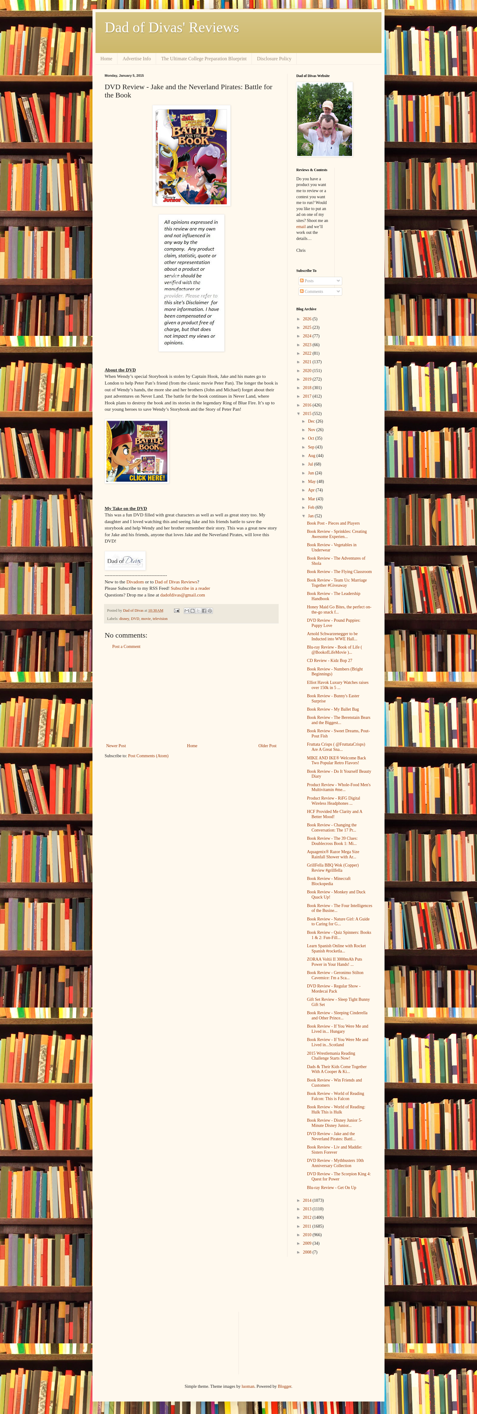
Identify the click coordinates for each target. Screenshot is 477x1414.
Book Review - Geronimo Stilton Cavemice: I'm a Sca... (335, 975)
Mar (312, 499)
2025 (308, 327)
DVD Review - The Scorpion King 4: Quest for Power (339, 1176)
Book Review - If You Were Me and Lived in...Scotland (337, 1042)
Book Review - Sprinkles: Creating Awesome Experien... (337, 534)
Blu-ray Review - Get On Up (331, 1187)
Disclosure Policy (274, 58)
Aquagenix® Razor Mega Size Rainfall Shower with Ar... (333, 854)
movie (146, 619)
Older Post (268, 746)
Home (106, 58)
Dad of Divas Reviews (176, 581)
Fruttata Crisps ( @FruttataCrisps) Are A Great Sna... (336, 747)
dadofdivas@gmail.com (182, 594)
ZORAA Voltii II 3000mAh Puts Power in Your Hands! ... (334, 962)
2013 (308, 1209)
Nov (312, 429)
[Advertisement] (191, 696)
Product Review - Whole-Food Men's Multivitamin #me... (339, 787)
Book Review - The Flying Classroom (339, 571)
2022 (308, 353)
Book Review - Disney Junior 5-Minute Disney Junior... (334, 1123)
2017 (308, 396)
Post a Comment (126, 646)
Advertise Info (137, 58)
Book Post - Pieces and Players (333, 523)
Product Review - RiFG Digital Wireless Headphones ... (333, 801)
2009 (308, 1243)
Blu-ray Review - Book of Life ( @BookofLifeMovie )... (334, 650)
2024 (308, 336)
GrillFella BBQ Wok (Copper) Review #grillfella (333, 868)
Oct (311, 438)
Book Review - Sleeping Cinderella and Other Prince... (337, 1015)
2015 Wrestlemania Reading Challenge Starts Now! (331, 1056)
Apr (311, 490)
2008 (308, 1252)
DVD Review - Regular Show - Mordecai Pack (333, 989)
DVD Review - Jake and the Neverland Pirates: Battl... (331, 1136)
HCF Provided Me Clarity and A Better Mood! (334, 814)
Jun (311, 473)
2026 (308, 319)
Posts (307, 281)
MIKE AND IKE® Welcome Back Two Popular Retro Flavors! (336, 760)
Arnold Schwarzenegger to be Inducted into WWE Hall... (332, 636)
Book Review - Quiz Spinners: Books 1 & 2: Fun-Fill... (339, 935)
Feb (311, 507)
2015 (308, 413)
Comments (311, 291)
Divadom (135, 581)
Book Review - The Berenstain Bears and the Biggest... (339, 720)
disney (124, 619)
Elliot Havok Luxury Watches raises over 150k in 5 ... (337, 685)
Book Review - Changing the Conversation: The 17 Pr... (332, 827)
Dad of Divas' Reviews (172, 27)
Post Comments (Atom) (148, 756)
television (160, 619)
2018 (308, 387)
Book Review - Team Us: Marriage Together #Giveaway (337, 583)
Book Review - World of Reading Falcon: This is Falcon (335, 1096)
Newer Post (116, 746)
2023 (308, 345)
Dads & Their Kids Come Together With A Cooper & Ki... (337, 1069)
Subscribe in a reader (190, 588)
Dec (312, 421)
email (301, 226)
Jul (311, 464)
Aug (312, 455)
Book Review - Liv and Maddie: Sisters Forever (334, 1150)
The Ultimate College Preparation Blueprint (204, 58)
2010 (308, 1235)
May (312, 481)
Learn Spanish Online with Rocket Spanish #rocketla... (336, 948)
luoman (248, 1386)
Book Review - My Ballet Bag (333, 709)
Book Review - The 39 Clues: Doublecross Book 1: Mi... (332, 841)
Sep (311, 447)
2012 (308, 1217)
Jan (311, 516)
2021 (308, 362)
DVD (135, 619)
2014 (308, 1200)
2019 (308, 379)
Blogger (284, 1386)
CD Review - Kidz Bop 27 (329, 660)
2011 (307, 1226)
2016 (308, 405)
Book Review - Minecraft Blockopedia (328, 881)
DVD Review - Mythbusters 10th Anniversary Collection (335, 1163)
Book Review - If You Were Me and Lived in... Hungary (337, 1029)
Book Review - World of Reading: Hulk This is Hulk (336, 1109)
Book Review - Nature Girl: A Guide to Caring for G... (338, 922)
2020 (308, 370)
